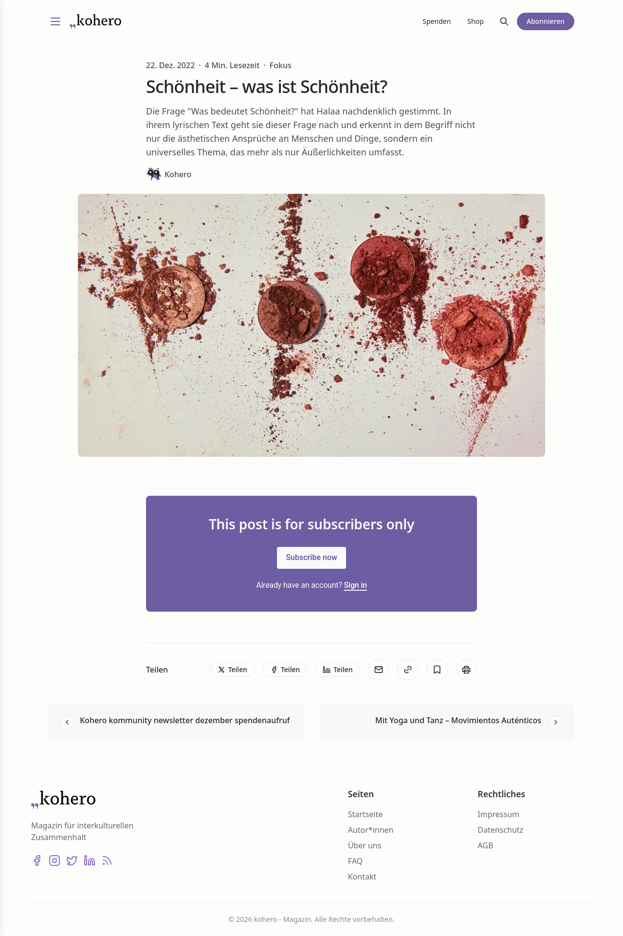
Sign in (355, 585)
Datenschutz (500, 829)
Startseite (365, 814)
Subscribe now (311, 557)
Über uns (365, 845)
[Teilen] (232, 669)
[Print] (466, 669)
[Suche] (504, 21)
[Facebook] (37, 860)
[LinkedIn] (89, 860)
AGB (485, 845)
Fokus (281, 65)
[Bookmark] (437, 669)
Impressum (498, 814)
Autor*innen (371, 829)
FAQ (355, 861)
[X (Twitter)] (72, 860)
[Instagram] (54, 860)
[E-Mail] (378, 669)
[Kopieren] (408, 669)
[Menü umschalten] (55, 21)
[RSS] (107, 860)
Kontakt (362, 876)
